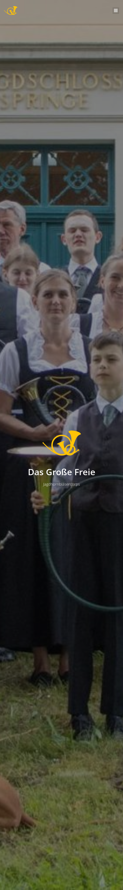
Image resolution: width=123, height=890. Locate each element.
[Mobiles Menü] (116, 10)
